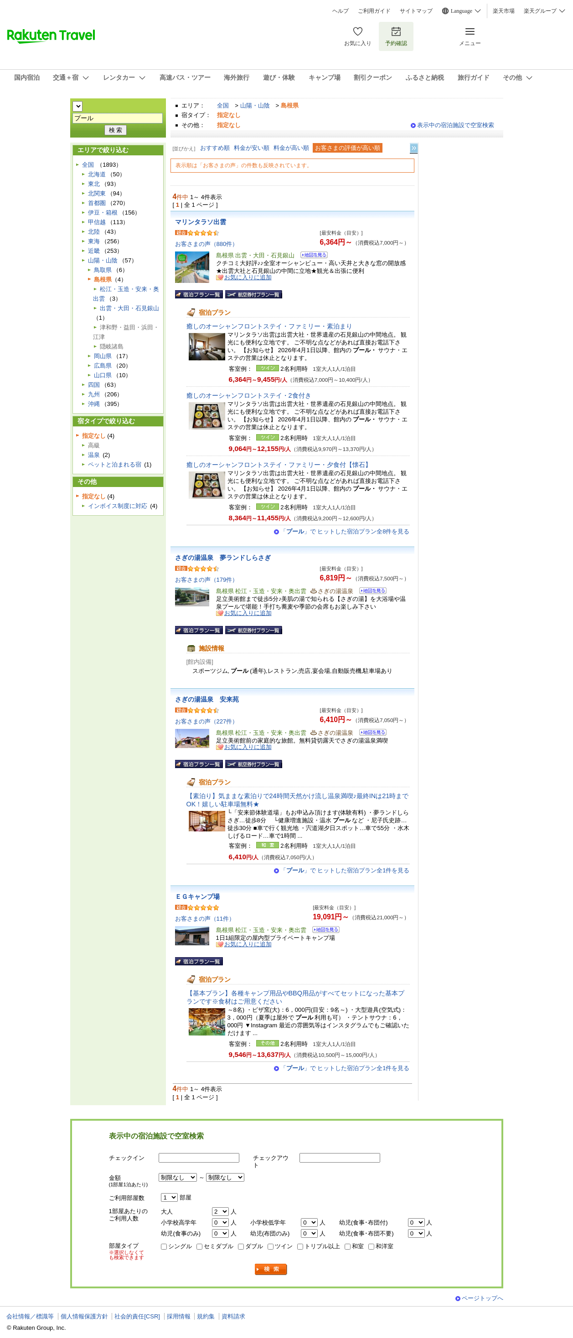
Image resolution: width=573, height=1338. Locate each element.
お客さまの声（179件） (206, 579)
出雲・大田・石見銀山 (129, 308)
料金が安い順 (251, 147)
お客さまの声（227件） (206, 721)
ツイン (284, 1246)
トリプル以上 (322, 1246)
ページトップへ (482, 1298)
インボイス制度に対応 (117, 505)
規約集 (206, 1316)
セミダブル (218, 1246)
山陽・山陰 (255, 105)
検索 (271, 1269)
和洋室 (384, 1246)
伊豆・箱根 (103, 212)
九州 (94, 394)
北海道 (97, 174)
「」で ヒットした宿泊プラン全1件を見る (345, 870)
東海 (94, 241)
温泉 (94, 454)
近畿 (94, 250)
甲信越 (97, 222)
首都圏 (97, 203)
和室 (358, 1246)
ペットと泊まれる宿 (114, 464)
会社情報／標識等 (30, 1316)
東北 (94, 183)
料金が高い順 (291, 147)
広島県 (103, 365)
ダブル (254, 1246)
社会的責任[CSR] (137, 1316)
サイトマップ (416, 11)
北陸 (94, 231)
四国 (94, 384)
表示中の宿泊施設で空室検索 (455, 125)
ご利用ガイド (374, 11)
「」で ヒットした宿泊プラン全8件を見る (345, 531)
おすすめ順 (215, 147)
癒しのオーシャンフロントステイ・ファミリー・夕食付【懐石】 (279, 464)
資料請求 (233, 1316)
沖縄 (94, 403)
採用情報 (179, 1316)
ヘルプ (340, 11)
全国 (223, 105)
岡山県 (103, 356)
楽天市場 (504, 11)
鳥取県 (103, 270)
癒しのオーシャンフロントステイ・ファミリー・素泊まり (269, 326)
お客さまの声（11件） (205, 918)
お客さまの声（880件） (206, 244)
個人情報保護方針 (84, 1316)
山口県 (103, 375)
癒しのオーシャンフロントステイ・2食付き (248, 395)
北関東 (97, 193)
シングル (180, 1246)
